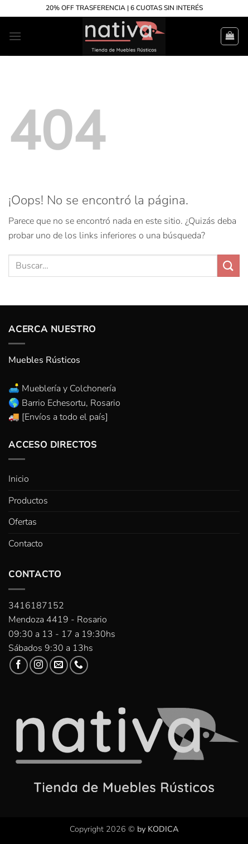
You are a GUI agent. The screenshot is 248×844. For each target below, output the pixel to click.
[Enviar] (228, 265)
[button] (15, 36)
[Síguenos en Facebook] (18, 665)
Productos (28, 501)
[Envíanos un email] (59, 665)
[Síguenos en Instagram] (39, 665)
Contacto (25, 544)
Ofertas (22, 522)
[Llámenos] (79, 665)
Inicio (18, 479)
